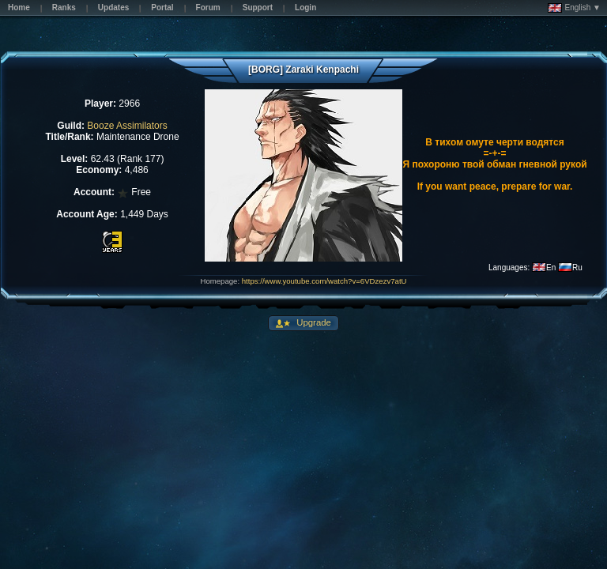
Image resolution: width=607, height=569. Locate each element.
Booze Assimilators (127, 125)
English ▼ (574, 8)
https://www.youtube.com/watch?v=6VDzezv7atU (324, 281)
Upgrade (312, 322)
